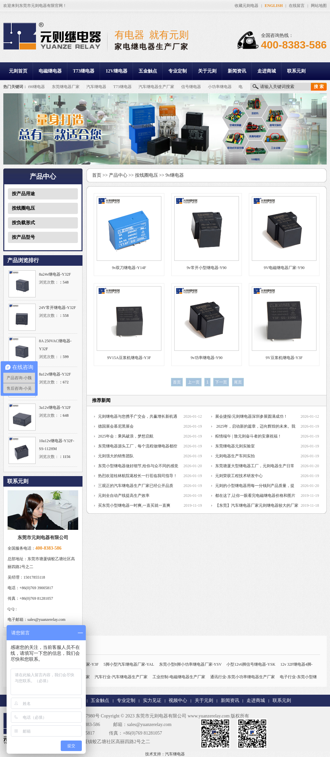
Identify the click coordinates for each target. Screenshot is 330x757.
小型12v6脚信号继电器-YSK (250, 664)
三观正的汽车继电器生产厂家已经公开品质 (135, 485)
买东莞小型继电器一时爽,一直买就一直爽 (134, 505)
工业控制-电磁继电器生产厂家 (178, 677)
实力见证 (152, 700)
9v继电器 (174, 175)
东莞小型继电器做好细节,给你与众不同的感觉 (138, 466)
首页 (96, 175)
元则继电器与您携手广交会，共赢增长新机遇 (137, 416)
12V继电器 (116, 71)
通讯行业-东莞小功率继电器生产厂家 (242, 677)
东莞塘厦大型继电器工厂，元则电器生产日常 (254, 466)
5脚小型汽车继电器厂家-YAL (129, 664)
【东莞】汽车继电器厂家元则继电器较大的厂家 (256, 505)
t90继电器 (36, 86)
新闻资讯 (237, 71)
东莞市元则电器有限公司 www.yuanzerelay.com (183, 715)
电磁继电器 (50, 71)
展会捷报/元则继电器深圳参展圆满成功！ (251, 416)
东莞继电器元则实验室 (235, 446)
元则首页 (18, 71)
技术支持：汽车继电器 (165, 754)
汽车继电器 (96, 86)
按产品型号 (23, 237)
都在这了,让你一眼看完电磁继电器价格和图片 (255, 495)
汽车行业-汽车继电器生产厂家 (121, 677)
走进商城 (266, 71)
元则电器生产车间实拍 (235, 456)
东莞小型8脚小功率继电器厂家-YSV (190, 664)
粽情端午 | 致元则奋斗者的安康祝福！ (248, 436)
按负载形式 (23, 222)
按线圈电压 (23, 208)
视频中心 (178, 700)
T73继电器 (83, 71)
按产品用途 (23, 193)
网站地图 (319, 5)
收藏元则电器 (246, 5)
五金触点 (148, 71)
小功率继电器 (220, 86)
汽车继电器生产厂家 (156, 86)
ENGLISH (274, 5)
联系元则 (296, 71)
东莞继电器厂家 (66, 86)
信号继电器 (191, 86)
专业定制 (177, 71)
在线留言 (297, 5)
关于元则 (207, 71)
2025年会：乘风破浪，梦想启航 (125, 436)
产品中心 (118, 175)
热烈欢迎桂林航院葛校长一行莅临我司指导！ (137, 475)
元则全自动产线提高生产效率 (123, 495)
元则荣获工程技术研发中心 (239, 475)
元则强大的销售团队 (116, 456)
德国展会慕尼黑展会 (116, 426)
